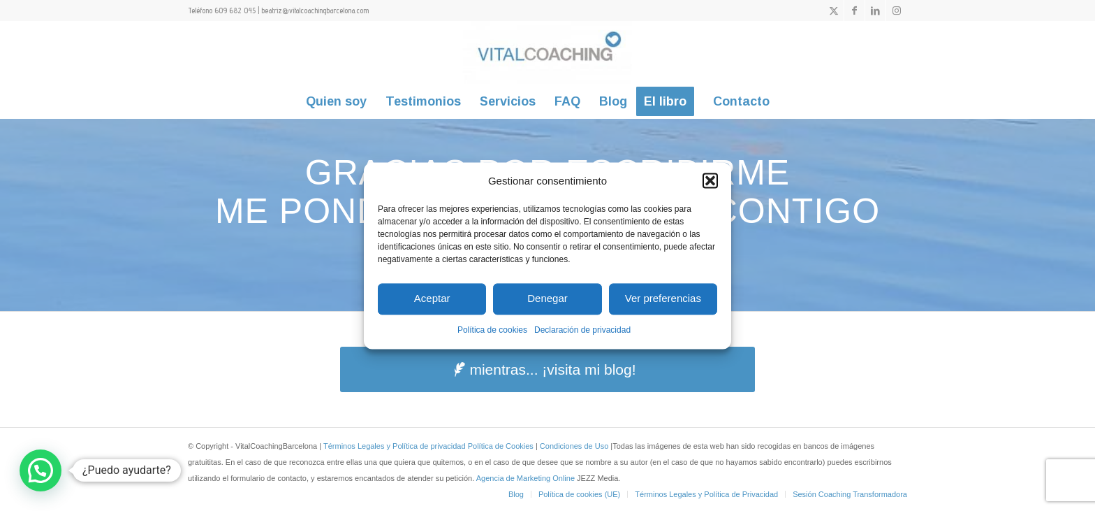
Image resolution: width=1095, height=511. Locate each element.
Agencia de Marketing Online (526, 478)
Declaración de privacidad (582, 330)
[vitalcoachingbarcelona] (547, 52)
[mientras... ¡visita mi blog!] (547, 369)
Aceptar (432, 299)
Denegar (547, 299)
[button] (710, 180)
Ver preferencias (663, 299)
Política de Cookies (501, 446)
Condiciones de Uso (575, 446)
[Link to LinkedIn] (875, 10)
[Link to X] (833, 10)
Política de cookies (492, 330)
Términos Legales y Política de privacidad (394, 446)
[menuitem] (336, 101)
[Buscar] (788, 101)
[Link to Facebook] (854, 10)
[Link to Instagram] (896, 10)
